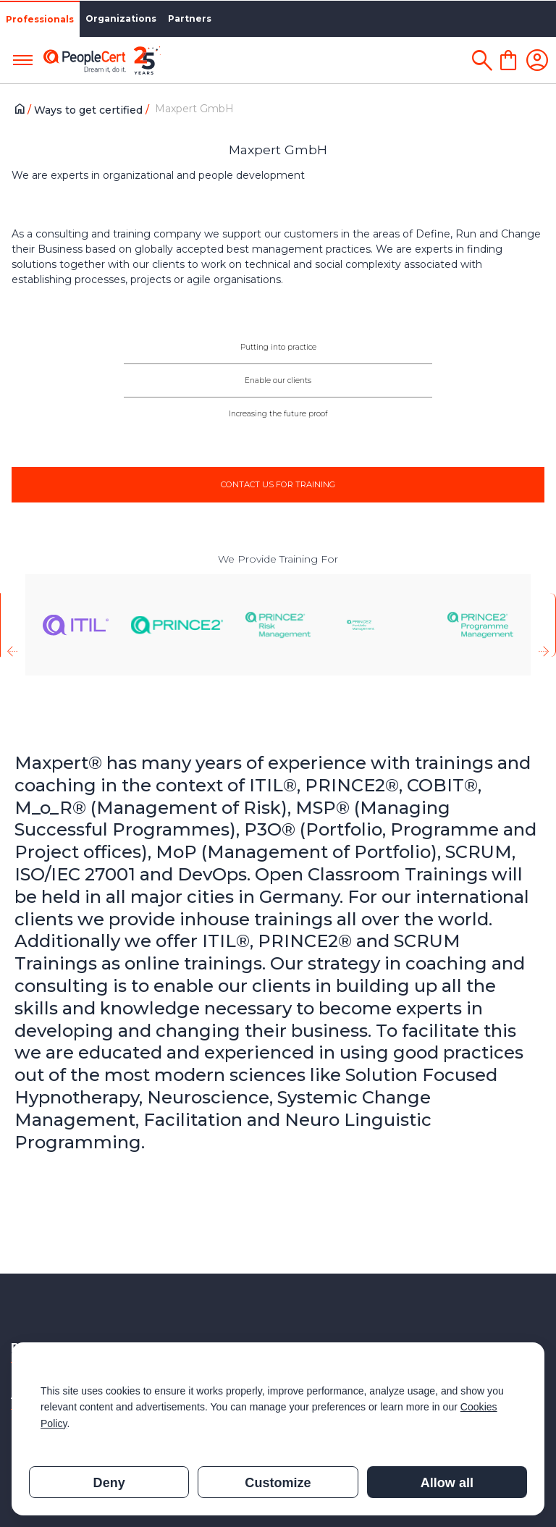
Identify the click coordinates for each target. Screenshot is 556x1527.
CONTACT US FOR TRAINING (278, 484)
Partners (189, 18)
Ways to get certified (90, 110)
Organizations (120, 18)
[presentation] (12, 625)
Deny (109, 1483)
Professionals (40, 19)
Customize (278, 1483)
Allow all (447, 1483)
